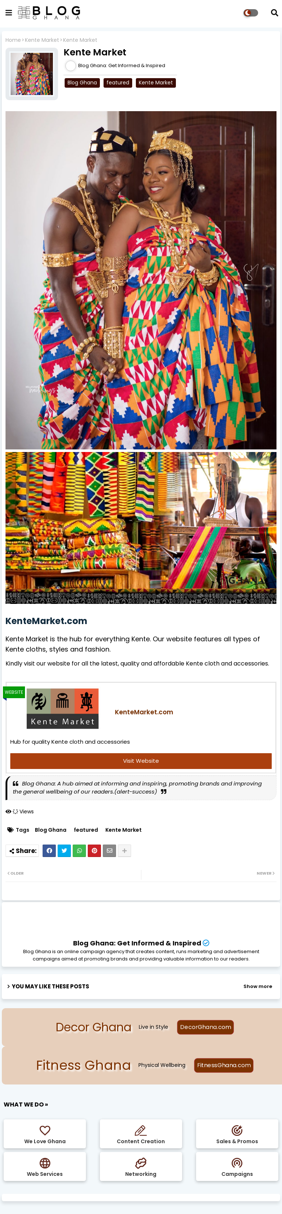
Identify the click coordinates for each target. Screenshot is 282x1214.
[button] (274, 13)
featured (117, 82)
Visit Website (141, 761)
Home (13, 40)
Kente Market (42, 40)
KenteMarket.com (46, 621)
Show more (257, 986)
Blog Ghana (82, 82)
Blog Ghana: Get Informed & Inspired (137, 943)
